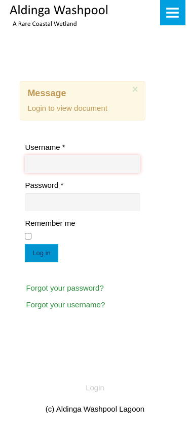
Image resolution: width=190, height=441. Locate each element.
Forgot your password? (64, 288)
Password (44, 185)
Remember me (50, 223)
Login (95, 387)
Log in (41, 253)
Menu (172, 12)
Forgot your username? (65, 304)
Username (45, 147)
